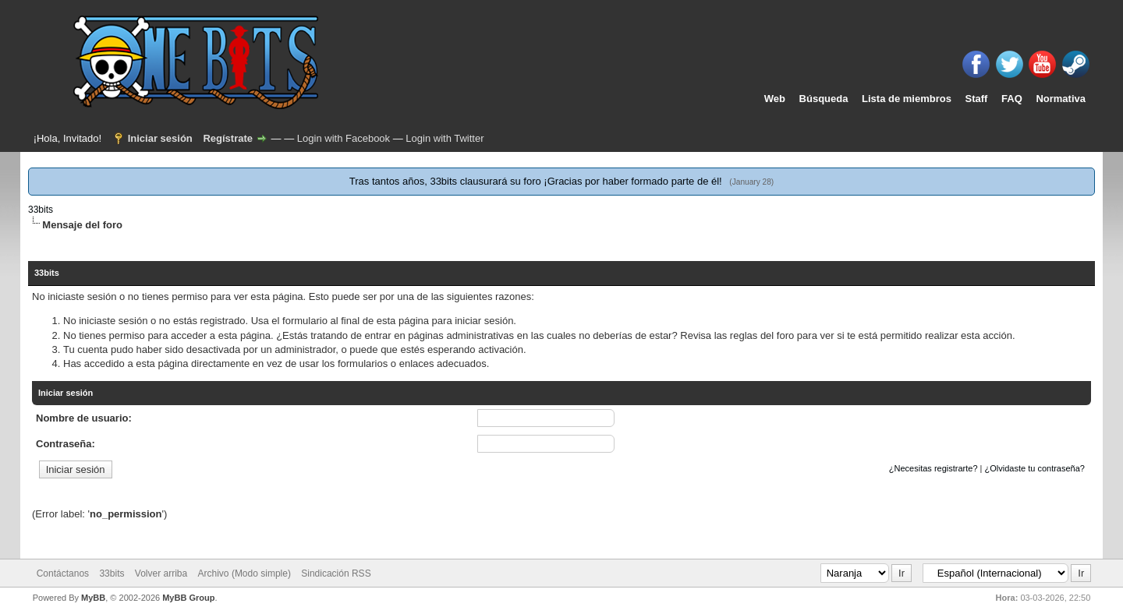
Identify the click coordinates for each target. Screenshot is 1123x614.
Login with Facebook (343, 138)
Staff (976, 98)
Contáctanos (63, 573)
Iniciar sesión (160, 138)
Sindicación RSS (335, 573)
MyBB (93, 597)
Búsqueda (823, 98)
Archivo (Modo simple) (244, 573)
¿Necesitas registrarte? (933, 468)
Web (774, 98)
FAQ (1011, 98)
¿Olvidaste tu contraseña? (1035, 468)
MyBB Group (188, 597)
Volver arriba (161, 573)
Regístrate (228, 138)
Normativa (1061, 98)
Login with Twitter (445, 138)
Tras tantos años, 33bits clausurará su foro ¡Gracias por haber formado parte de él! (536, 181)
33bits (40, 209)
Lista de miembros (906, 98)
